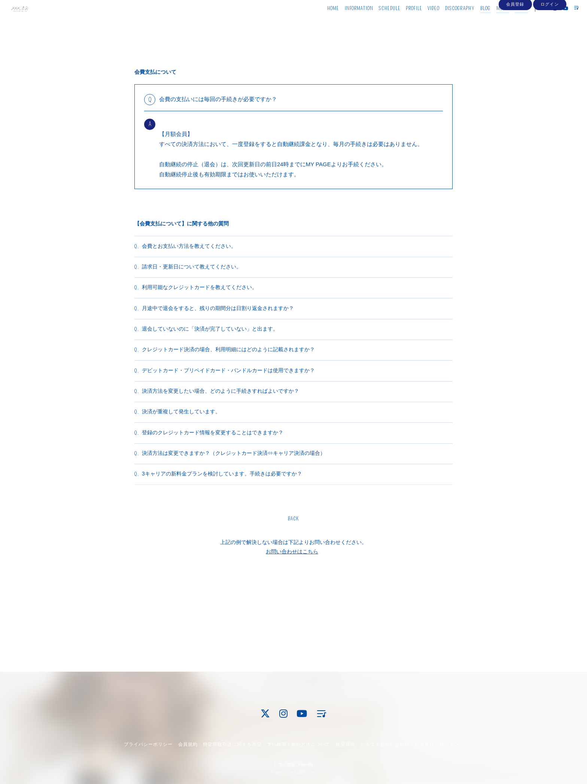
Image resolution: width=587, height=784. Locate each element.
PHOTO (508, 21)
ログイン (550, 34)
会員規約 (188, 744)
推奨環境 (345, 744)
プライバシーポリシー (148, 744)
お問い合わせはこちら (292, 629)
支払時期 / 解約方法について (299, 744)
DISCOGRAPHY (446, 21)
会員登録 (515, 34)
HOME (319, 21)
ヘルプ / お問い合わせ (385, 744)
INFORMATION (345, 21)
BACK (293, 596)
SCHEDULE (375, 21)
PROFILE (400, 21)
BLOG (471, 21)
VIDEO (420, 21)
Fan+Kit (305, 764)
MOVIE (489, 21)
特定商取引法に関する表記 (232, 744)
